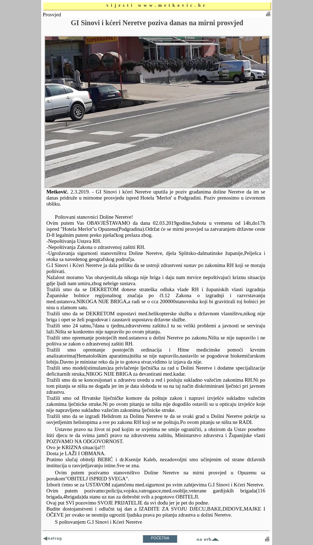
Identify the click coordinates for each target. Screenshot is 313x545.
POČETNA (160, 538)
